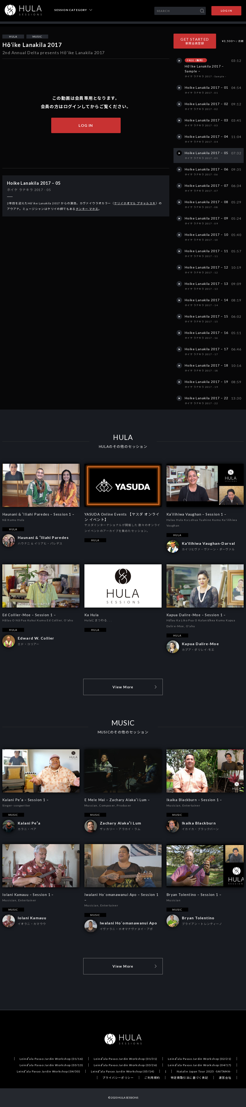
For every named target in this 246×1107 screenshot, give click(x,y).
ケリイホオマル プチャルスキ (135, 203)
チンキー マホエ (87, 209)
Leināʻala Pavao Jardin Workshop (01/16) (51, 1059)
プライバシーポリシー (118, 1077)
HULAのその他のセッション (123, 446)
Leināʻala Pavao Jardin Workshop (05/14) (123, 1071)
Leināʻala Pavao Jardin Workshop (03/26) (125, 1065)
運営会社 (225, 1077)
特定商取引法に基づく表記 (189, 1077)
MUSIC (37, 36)
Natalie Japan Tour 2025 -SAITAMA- (204, 1071)
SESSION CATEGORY (70, 10)
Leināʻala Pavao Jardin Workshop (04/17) (200, 1065)
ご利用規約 (152, 1077)
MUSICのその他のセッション (123, 732)
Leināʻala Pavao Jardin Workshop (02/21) (200, 1059)
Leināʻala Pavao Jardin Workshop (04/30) (48, 1071)
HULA (13, 36)
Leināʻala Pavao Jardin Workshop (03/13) (51, 1065)
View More (123, 687)
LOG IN (226, 10)
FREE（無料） (196, 60)
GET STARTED (195, 41)
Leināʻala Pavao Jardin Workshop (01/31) (125, 1059)
